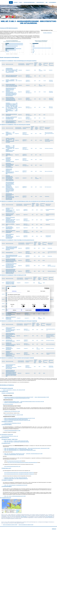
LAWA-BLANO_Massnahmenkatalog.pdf (34, 453)
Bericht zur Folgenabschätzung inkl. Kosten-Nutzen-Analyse (16, 419)
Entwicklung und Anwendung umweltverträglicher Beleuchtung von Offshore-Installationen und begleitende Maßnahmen (10, 353)
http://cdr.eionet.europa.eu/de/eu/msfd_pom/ (12, 466)
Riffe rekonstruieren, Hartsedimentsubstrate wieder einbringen (9, 227)
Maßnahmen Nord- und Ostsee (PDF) (12, 411)
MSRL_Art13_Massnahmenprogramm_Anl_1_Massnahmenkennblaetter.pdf (18, 449)
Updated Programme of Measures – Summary (13, 414)
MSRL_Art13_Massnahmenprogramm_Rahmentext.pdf (38, 448)
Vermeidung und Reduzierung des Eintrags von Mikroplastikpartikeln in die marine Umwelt (11, 314)
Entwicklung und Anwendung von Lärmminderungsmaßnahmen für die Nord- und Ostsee (11, 344)
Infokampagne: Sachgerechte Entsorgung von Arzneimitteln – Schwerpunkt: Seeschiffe (10, 159)
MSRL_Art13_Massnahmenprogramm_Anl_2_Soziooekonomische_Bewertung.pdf (20, 450)
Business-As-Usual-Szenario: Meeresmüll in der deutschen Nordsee (17, 420)
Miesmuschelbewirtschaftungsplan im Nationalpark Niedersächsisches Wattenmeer (11, 256)
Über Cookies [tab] (43, 291)
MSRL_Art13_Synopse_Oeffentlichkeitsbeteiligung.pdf (15, 496)
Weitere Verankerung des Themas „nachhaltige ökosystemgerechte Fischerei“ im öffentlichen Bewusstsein (11, 248)
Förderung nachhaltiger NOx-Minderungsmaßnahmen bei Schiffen (11, 80)
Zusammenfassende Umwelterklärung (12, 423)
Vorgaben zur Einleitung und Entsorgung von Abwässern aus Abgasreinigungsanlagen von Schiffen (10, 140)
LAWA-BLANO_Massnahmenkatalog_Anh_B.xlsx (14, 454)
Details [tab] (28, 291)
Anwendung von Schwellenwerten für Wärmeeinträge (9, 348)
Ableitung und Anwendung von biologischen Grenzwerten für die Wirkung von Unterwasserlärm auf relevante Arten (10, 329)
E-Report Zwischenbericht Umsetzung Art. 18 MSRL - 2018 (9, 436)
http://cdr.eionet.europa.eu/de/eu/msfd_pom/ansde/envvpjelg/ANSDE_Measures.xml (19, 472)
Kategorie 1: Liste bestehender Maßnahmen (13, 402)
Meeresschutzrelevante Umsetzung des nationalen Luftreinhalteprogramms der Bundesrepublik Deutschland (10, 99)
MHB (46, 2)
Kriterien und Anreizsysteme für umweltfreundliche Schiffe (10, 133)
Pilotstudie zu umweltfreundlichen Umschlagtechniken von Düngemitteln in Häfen (11, 118)
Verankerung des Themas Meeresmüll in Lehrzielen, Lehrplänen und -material (10, 282)
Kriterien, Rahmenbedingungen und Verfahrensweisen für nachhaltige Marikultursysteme (11, 121)
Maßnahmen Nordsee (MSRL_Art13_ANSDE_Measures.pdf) (16, 478)
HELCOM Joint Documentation (8, 404)
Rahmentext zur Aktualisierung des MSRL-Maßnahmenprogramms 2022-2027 (18, 397)
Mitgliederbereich (52, 2)
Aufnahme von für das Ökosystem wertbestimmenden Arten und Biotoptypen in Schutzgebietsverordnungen (10, 210)
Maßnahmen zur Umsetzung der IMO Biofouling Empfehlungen (10, 231)
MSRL (11, 2)
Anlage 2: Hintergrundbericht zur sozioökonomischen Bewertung (16, 398)
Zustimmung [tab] (14, 291)
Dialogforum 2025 (40, 2)
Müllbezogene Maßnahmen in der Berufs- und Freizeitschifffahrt (11, 318)
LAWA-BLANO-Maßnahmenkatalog (11, 401)
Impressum (54, 528)
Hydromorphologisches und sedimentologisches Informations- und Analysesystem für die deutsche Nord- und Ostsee (11, 366)
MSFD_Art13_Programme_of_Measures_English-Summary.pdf (16, 440)
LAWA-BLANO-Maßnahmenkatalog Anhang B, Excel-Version (32, 401)
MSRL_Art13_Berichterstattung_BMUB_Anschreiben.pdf (15, 448)
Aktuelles (15, 2)
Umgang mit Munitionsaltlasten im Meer (9, 154)
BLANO (20, 2)
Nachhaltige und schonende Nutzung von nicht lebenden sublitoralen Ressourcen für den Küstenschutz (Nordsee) (11, 260)
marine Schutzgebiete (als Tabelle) (26, 524)
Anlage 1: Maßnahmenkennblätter (42, 397)
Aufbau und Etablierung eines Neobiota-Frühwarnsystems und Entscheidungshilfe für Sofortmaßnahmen (10, 236)
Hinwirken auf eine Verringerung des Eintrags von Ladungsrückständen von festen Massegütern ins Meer (10, 171)
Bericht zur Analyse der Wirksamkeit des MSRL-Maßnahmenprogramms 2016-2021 (19, 418)
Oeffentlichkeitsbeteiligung (29, 2)
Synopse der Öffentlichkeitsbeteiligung (12, 430)
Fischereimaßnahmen (9, 252)
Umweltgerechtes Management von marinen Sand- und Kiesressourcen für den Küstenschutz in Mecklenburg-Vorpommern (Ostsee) (11, 265)
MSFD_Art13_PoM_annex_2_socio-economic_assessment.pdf (16, 441)
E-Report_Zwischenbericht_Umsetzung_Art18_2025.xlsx (14, 389)
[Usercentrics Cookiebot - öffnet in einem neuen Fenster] (45, 288)
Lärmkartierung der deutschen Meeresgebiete (10, 340)
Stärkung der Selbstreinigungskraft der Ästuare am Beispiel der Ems (11, 76)
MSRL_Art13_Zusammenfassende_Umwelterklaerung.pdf (15, 485)
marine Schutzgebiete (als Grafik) (10, 524)
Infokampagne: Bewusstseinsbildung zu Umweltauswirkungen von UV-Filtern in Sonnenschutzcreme (10, 165)
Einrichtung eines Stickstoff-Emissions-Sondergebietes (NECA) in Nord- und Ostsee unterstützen (11, 85)
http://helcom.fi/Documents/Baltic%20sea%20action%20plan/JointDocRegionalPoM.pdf (22, 462)
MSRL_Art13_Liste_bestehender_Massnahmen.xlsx (14, 453)
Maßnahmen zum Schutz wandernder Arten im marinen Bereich (10, 214)
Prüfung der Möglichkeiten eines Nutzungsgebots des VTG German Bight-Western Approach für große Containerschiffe (9, 178)
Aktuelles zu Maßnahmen (47, 32)
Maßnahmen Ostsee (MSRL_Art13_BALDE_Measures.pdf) (15, 477)
